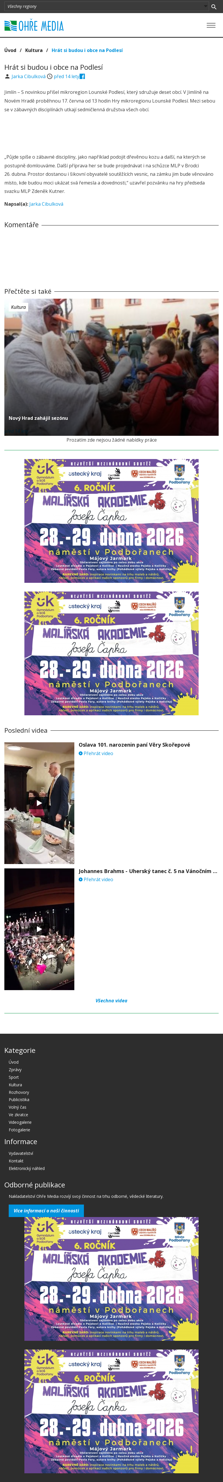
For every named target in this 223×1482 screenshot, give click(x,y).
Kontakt (16, 1161)
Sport (14, 1077)
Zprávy (15, 1069)
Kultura (34, 50)
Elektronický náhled (27, 1168)
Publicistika (19, 1099)
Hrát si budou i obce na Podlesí (87, 50)
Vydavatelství (21, 1153)
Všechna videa (111, 1000)
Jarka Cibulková (29, 76)
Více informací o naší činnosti (46, 1210)
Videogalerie (20, 1122)
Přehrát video (96, 753)
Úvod (10, 50)
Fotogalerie (19, 1129)
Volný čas (17, 1107)
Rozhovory (19, 1092)
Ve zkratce (18, 1114)
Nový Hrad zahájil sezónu (38, 418)
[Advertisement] (111, 134)
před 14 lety (66, 76)
